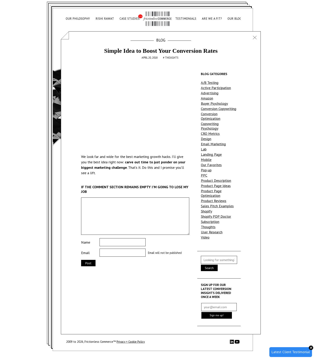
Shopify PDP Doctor (216, 216)
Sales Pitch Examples (217, 206)
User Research (211, 232)
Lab (203, 149)
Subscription (210, 221)
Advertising (209, 93)
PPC (204, 175)
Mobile (206, 159)
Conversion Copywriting (218, 108)
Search (209, 268)
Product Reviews (213, 200)
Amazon (207, 98)
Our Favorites (211, 165)
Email (85, 252)
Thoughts (171, 57)
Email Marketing (213, 144)
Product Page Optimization (211, 193)
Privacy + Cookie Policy (131, 342)
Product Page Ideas (216, 185)
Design (206, 138)
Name (85, 242)
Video (205, 237)
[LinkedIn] (232, 343)
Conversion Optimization (210, 116)
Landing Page (211, 154)
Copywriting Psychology (210, 126)
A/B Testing (209, 82)
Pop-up (206, 170)
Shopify (206, 211)
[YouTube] (237, 343)
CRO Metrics (210, 133)
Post (88, 263)
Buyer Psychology (214, 103)
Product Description (216, 180)
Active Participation (216, 87)
